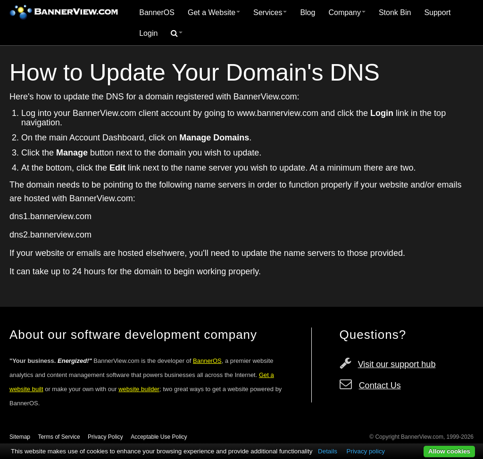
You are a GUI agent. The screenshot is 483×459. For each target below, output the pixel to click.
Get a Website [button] (214, 12)
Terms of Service (59, 437)
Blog (307, 12)
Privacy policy (366, 451)
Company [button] (346, 12)
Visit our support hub (397, 364)
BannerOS (157, 12)
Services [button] (270, 12)
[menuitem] (157, 12)
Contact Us (380, 385)
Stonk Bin (395, 12)
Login (148, 33)
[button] (176, 33)
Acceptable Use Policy (159, 437)
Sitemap (19, 437)
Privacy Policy (105, 437)
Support (437, 12)
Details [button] (327, 451)
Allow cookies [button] (449, 451)
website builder (138, 389)
